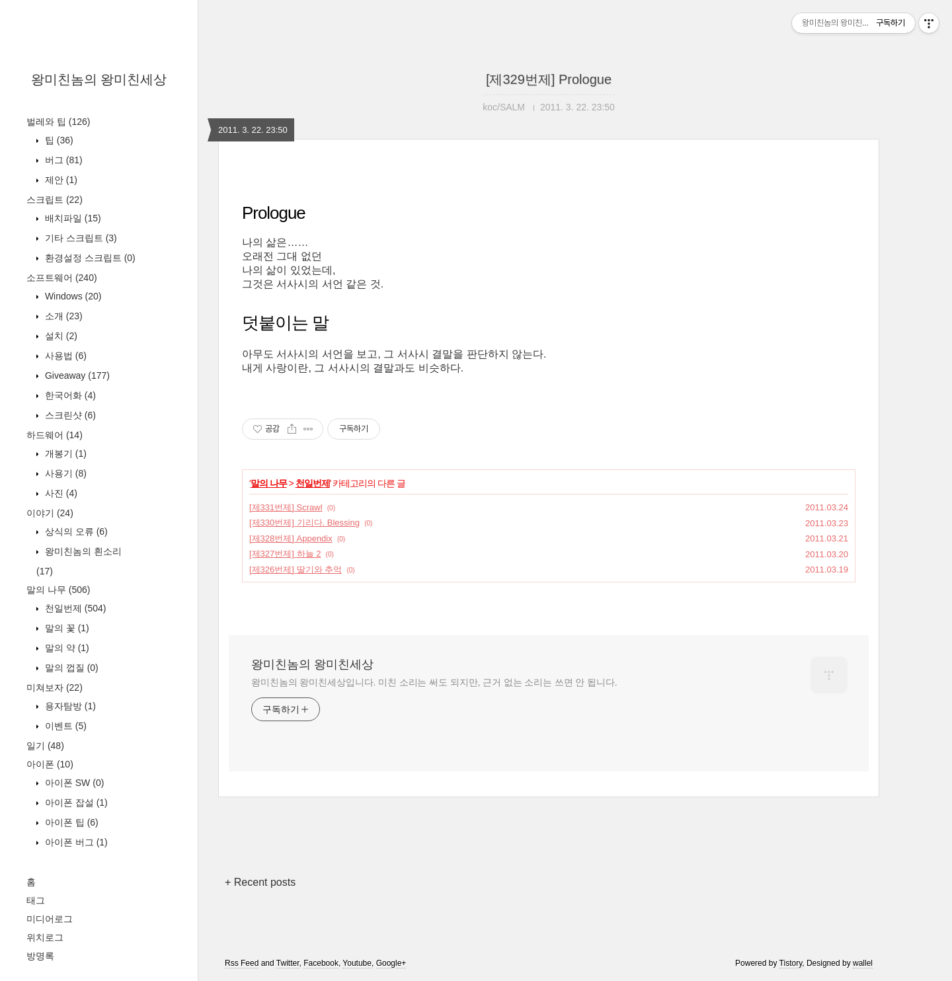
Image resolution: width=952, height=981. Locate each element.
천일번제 (74, 608)
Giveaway (76, 375)
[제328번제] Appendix (291, 538)
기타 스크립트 (79, 238)
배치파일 (71, 218)
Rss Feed (241, 963)
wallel (863, 963)
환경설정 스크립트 (89, 258)
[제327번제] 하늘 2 (285, 554)
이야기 (49, 513)
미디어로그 (49, 919)
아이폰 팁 (70, 822)
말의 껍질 (70, 667)
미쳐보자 (54, 687)
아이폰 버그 (75, 842)
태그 (35, 900)
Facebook (320, 963)
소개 (62, 316)
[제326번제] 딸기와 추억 (295, 569)
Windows (71, 296)
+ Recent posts (260, 882)
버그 (62, 160)
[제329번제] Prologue (549, 79)
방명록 (40, 956)
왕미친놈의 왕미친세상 (99, 79)
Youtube (357, 963)
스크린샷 (69, 415)
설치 (59, 336)
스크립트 (54, 199)
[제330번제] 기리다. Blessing (304, 523)
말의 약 (65, 648)
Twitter (287, 963)
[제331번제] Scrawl (286, 507)
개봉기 (64, 453)
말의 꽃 (65, 628)
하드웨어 (54, 435)
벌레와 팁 (58, 121)
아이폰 (49, 764)
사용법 (64, 355)
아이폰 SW (73, 782)
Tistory (791, 963)
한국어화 (69, 395)
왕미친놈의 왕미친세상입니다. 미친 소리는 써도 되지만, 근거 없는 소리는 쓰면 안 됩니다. (434, 682)
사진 (59, 493)
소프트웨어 (61, 277)
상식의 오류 (75, 531)
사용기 (64, 473)
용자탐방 (69, 706)
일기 (45, 745)
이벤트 (64, 726)
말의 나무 (58, 589)
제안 (59, 180)
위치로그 (44, 937)
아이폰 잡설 (75, 802)
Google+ (391, 963)
